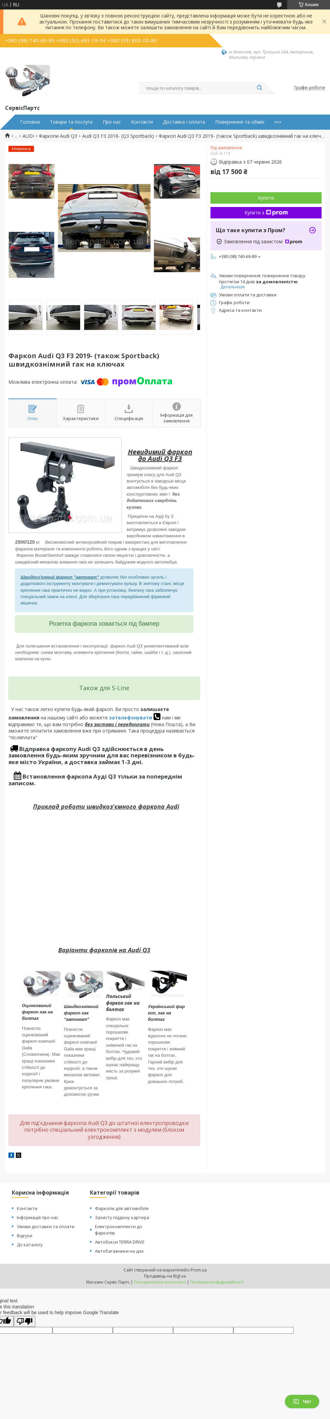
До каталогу (30, 1245)
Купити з (266, 212)
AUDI (28, 136)
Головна (30, 122)
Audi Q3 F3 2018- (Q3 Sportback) (118, 136)
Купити (266, 198)
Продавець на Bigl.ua (165, 1276)
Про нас (112, 122)
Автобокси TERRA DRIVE (119, 1242)
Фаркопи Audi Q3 (58, 136)
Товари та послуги (71, 122)
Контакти (142, 122)
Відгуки (24, 1236)
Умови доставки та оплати (45, 1226)
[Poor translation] (24, 1321)
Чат (302, 1402)
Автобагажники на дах (119, 1251)
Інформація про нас (37, 1217)
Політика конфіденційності (217, 1282)
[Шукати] (259, 88)
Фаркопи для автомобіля (121, 1208)
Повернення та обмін (239, 122)
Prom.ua (199, 1270)
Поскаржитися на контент (160, 1282)
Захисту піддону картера (122, 1217)
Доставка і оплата (184, 122)
